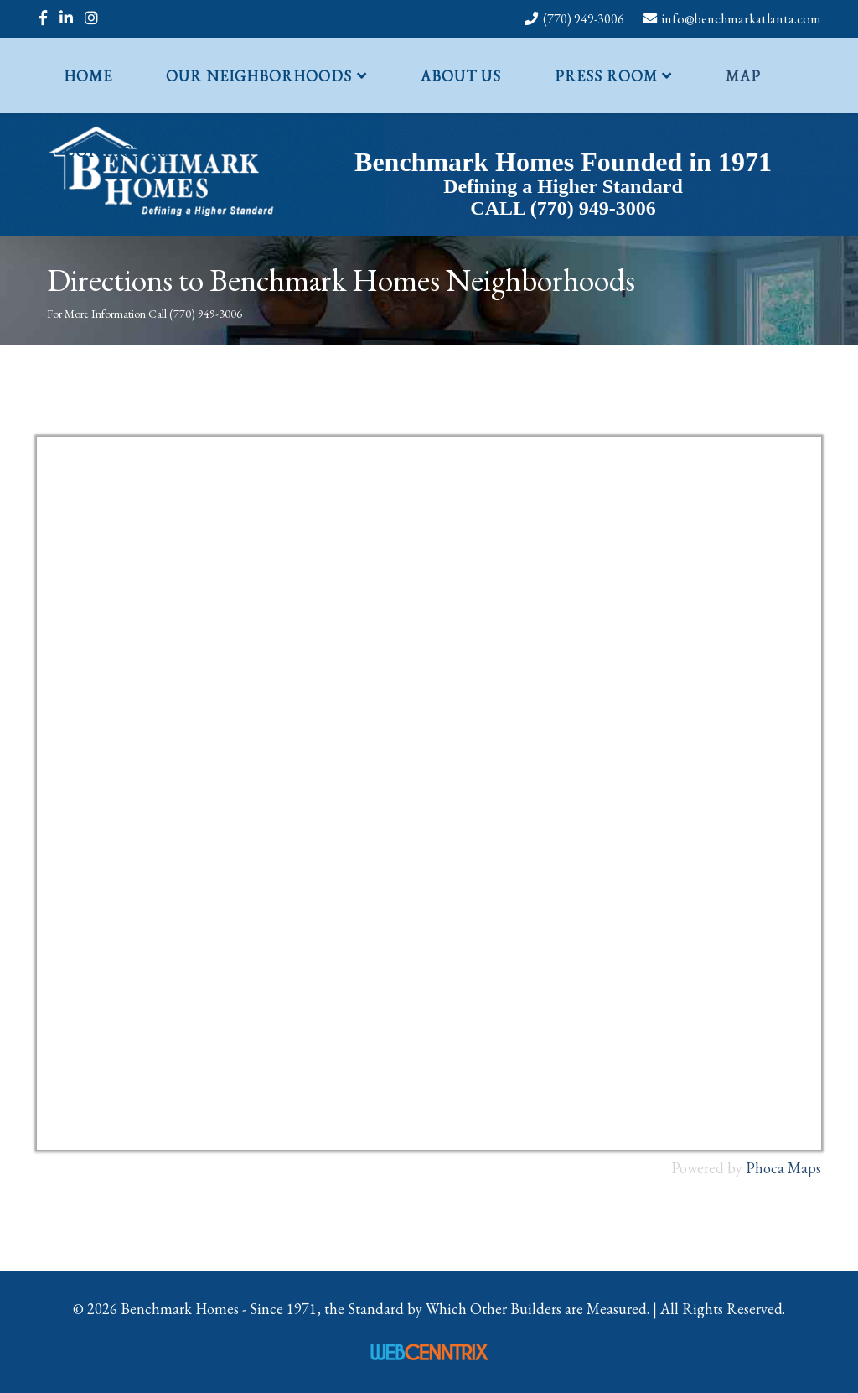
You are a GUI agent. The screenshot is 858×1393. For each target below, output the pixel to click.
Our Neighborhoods (259, 76)
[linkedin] (66, 18)
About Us (461, 76)
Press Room (606, 76)
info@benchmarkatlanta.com (741, 19)
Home (88, 76)
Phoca (765, 1167)
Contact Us (116, 151)
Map (743, 76)
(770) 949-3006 (583, 19)
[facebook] (43, 18)
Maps (804, 1167)
